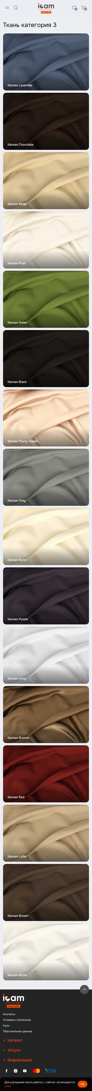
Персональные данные (17, 1031)
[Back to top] (84, 989)
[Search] (15, 7)
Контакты (9, 1014)
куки (7, 1086)
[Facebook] (6, 1070)
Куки (6, 1025)
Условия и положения (17, 1020)
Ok (82, 1084)
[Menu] (7, 7)
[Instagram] (15, 1070)
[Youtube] (24, 1070)
